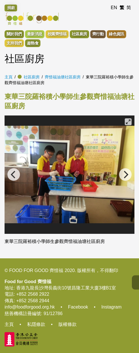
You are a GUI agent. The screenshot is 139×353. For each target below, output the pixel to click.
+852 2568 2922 (32, 294)
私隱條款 (36, 324)
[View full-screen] (128, 121)
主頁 (9, 77)
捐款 (11, 7)
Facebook (78, 307)
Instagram (111, 307)
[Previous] (13, 174)
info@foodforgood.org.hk (30, 307)
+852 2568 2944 (32, 300)
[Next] (125, 174)
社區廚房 (32, 77)
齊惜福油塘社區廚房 (63, 77)
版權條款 (67, 324)
